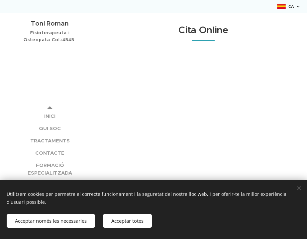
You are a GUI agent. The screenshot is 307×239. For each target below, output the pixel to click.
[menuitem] (50, 116)
